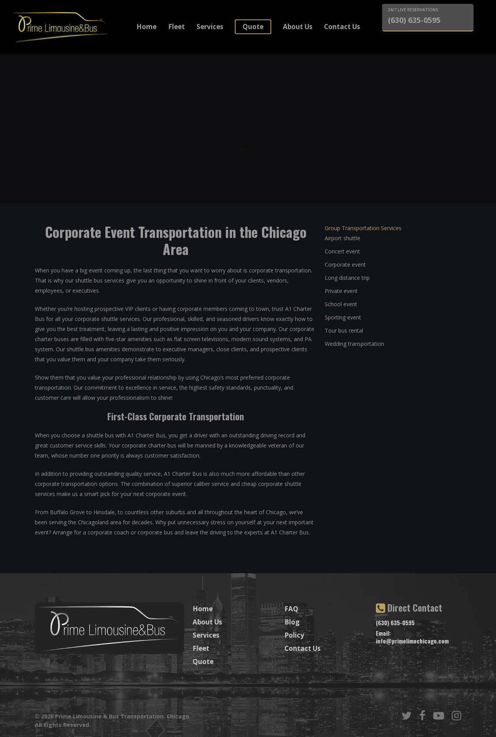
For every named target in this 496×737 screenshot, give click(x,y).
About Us (297, 26)
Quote (253, 26)
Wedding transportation (354, 343)
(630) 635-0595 (414, 20)
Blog (292, 621)
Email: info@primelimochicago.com (412, 637)
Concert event (342, 251)
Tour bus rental (344, 330)
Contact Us (342, 26)
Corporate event (345, 264)
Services (209, 26)
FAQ (291, 608)
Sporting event (343, 317)
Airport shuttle (342, 238)
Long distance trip (347, 277)
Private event (341, 291)
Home (146, 26)
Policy (294, 635)
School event (341, 304)
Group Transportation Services (363, 228)
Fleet (176, 26)
